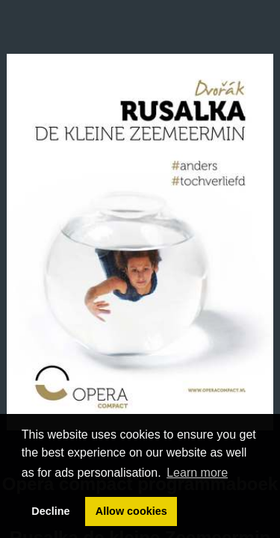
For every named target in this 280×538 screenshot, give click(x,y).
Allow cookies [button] (131, 511)
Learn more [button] (197, 472)
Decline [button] (50, 511)
